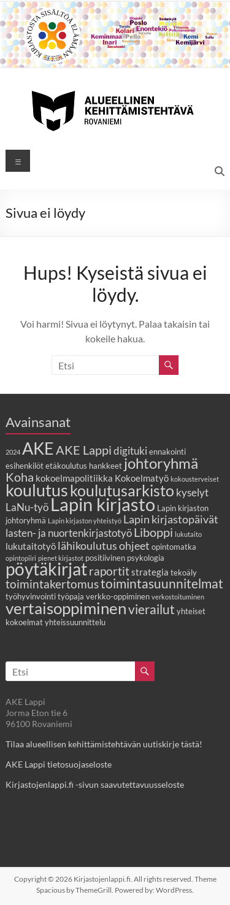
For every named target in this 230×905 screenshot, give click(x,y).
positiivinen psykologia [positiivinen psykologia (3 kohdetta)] (124, 558)
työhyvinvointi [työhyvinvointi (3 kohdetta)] (31, 596)
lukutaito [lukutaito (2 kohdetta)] (188, 534)
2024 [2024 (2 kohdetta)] (13, 452)
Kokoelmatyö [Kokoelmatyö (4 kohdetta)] (142, 477)
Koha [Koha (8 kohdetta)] (20, 476)
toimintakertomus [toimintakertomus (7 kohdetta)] (52, 584)
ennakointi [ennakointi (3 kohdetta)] (167, 451)
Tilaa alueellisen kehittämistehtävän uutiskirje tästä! (104, 744)
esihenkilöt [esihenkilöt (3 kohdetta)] (25, 466)
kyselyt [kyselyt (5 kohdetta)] (192, 493)
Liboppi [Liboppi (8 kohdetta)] (153, 532)
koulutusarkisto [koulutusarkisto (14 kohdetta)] (122, 490)
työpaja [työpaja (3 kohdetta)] (71, 596)
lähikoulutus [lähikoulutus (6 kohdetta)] (87, 545)
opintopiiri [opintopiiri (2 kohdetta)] (21, 558)
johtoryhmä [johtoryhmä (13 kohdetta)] (161, 463)
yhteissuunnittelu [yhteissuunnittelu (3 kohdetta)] (75, 622)
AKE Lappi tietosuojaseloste (59, 764)
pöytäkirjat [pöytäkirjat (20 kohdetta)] (46, 569)
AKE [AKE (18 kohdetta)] (38, 448)
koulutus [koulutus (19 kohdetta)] (37, 490)
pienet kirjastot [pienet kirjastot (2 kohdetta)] (60, 558)
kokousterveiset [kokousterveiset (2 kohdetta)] (195, 479)
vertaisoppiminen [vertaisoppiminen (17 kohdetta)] (66, 608)
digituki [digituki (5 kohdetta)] (130, 451)
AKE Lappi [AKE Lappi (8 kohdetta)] (84, 449)
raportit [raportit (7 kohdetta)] (109, 571)
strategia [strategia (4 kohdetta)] (150, 571)
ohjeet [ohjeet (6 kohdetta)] (134, 545)
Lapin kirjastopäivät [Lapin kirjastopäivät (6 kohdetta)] (170, 519)
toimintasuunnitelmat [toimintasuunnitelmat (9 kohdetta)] (162, 583)
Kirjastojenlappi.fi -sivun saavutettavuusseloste (95, 784)
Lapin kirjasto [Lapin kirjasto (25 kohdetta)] (102, 504)
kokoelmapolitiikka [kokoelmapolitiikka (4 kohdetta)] (74, 477)
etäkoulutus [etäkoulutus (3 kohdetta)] (66, 466)
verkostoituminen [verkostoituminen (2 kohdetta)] (177, 597)
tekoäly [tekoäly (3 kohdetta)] (184, 572)
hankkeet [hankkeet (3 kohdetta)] (105, 466)
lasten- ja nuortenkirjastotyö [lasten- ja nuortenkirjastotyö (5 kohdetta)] (69, 533)
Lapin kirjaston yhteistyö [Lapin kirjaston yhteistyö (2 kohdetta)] (84, 521)
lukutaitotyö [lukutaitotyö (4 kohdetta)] (31, 546)
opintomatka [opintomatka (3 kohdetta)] (173, 547)
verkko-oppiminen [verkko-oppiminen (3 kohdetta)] (118, 596)
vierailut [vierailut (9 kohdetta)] (151, 609)
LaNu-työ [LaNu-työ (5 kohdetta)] (27, 507)
